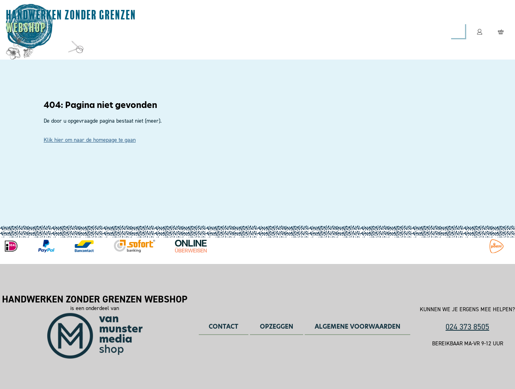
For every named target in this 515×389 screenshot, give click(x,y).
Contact (340, 31)
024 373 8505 (467, 326)
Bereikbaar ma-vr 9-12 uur (467, 343)
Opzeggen (276, 326)
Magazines (175, 31)
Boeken (293, 31)
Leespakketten (237, 31)
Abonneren (118, 31)
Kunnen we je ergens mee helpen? (467, 309)
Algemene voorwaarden (357, 326)
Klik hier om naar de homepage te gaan (90, 140)
